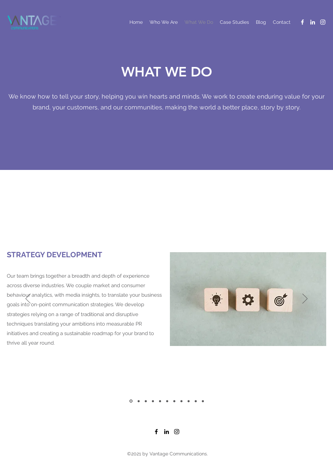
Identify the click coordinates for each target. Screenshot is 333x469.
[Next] (305, 299)
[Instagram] (322, 22)
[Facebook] (302, 22)
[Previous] (28, 299)
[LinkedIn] (312, 22)
